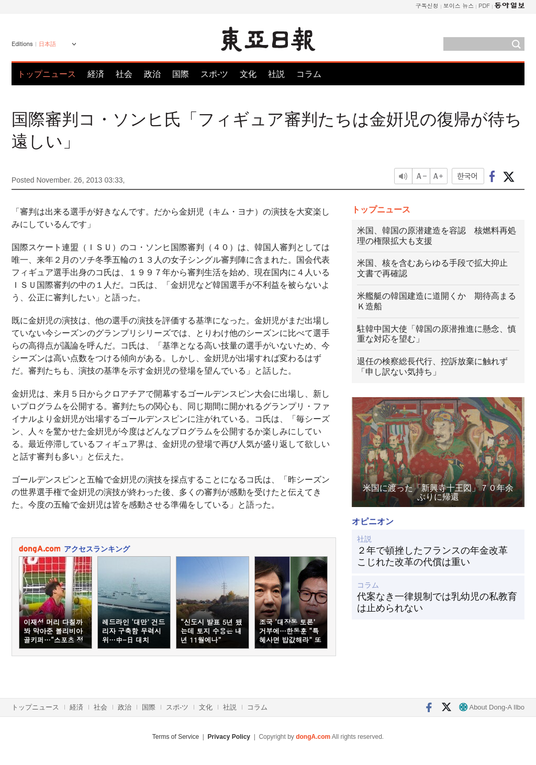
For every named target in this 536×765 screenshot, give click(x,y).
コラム (308, 74)
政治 (152, 74)
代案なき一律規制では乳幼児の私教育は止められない (437, 602)
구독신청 (427, 5)
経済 (95, 74)
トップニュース (46, 74)
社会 (124, 74)
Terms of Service (175, 736)
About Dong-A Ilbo (491, 707)
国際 (180, 74)
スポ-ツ (214, 74)
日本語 (47, 44)
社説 (276, 74)
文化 (248, 74)
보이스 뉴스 (458, 5)
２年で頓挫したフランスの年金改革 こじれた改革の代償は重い (437, 556)
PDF (484, 5)
